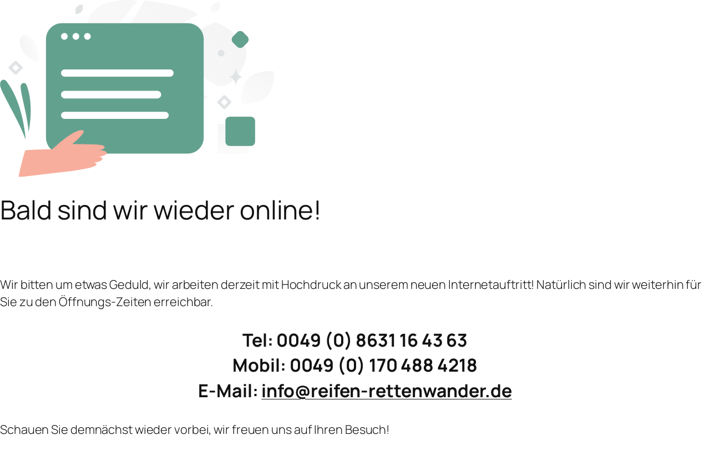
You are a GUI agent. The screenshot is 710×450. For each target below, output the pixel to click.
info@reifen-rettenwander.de (386, 390)
